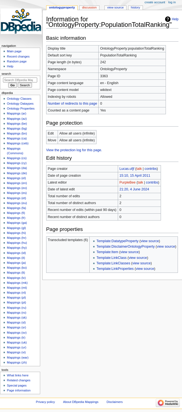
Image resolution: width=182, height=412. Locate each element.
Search (6, 73)
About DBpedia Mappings (81, 402)
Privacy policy (45, 402)
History (135, 7)
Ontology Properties (20, 108)
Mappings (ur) (16, 347)
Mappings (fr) (16, 217)
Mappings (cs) (17, 158)
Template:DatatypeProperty (117, 241)
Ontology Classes (19, 98)
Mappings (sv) (17, 332)
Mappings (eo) (17, 188)
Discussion (89, 7)
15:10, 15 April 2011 (134, 176)
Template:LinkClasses (113, 263)
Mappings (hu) (17, 242)
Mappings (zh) (17, 362)
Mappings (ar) (16, 113)
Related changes (18, 380)
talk (139, 169)
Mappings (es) (17, 192)
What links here (17, 375)
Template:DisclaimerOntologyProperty (125, 246)
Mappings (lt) (16, 272)
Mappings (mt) (17, 287)
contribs (151, 169)
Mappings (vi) (16, 352)
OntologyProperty (62, 7)
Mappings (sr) (16, 327)
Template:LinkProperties (115, 269)
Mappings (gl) (16, 228)
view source (150, 241)
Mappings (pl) (16, 297)
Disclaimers (115, 402)
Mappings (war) (17, 357)
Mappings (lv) (16, 277)
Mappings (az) (17, 118)
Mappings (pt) (16, 302)
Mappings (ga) (17, 222)
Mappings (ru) (16, 307)
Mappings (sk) (17, 317)
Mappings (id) (16, 252)
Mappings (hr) (16, 237)
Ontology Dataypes (20, 103)
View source (115, 7)
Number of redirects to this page (72, 103)
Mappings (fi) (16, 212)
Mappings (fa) (16, 208)
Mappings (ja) (16, 262)
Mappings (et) (16, 198)
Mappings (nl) (16, 292)
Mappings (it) (16, 257)
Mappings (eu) (17, 203)
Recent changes (18, 56)
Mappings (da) (17, 168)
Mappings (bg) (17, 128)
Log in (172, 2)
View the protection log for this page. (74, 150)
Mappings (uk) (17, 342)
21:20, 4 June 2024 (134, 189)
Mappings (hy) (17, 247)
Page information (19, 390)
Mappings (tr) (16, 337)
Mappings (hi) (16, 232)
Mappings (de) (17, 173)
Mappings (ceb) (17, 143)
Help (175, 19)
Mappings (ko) (17, 267)
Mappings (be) (17, 123)
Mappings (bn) (17, 133)
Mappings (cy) (17, 163)
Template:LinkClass (111, 258)
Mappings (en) (17, 183)
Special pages (17, 385)
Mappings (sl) (16, 322)
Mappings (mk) (17, 282)
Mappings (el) (16, 178)
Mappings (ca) (17, 138)
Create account (155, 2)
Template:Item (107, 252)
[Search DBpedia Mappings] (20, 80)
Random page (17, 61)
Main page (14, 51)
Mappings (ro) (16, 312)
